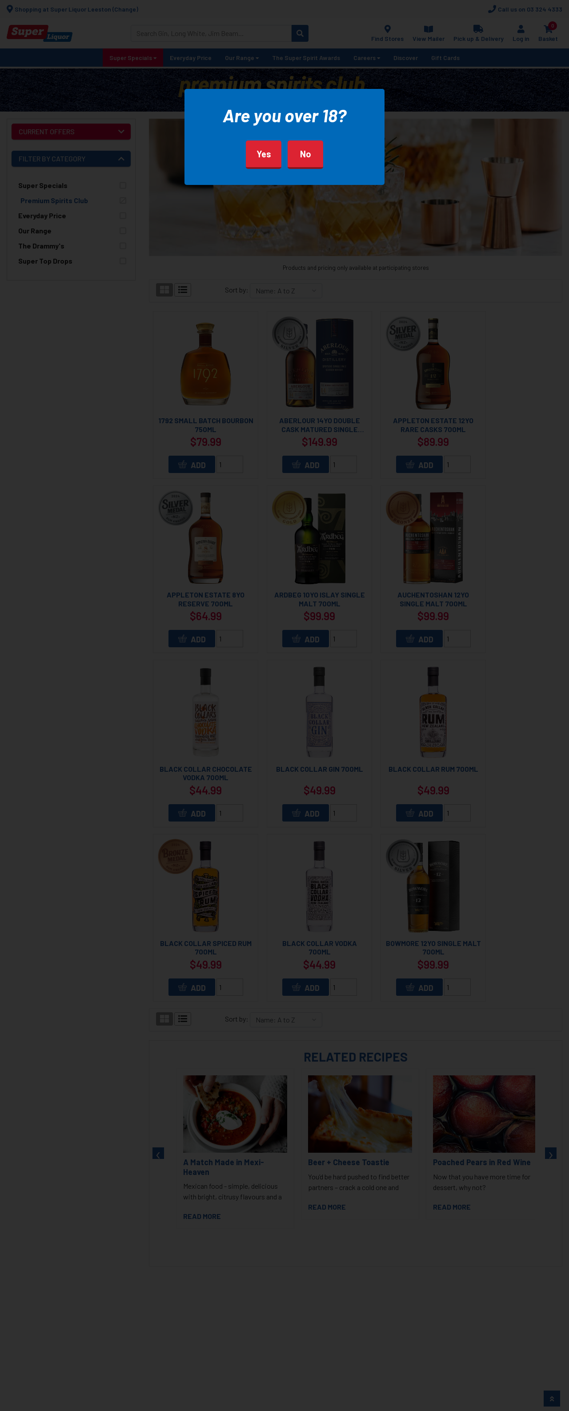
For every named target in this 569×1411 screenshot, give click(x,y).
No (305, 153)
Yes (263, 153)
